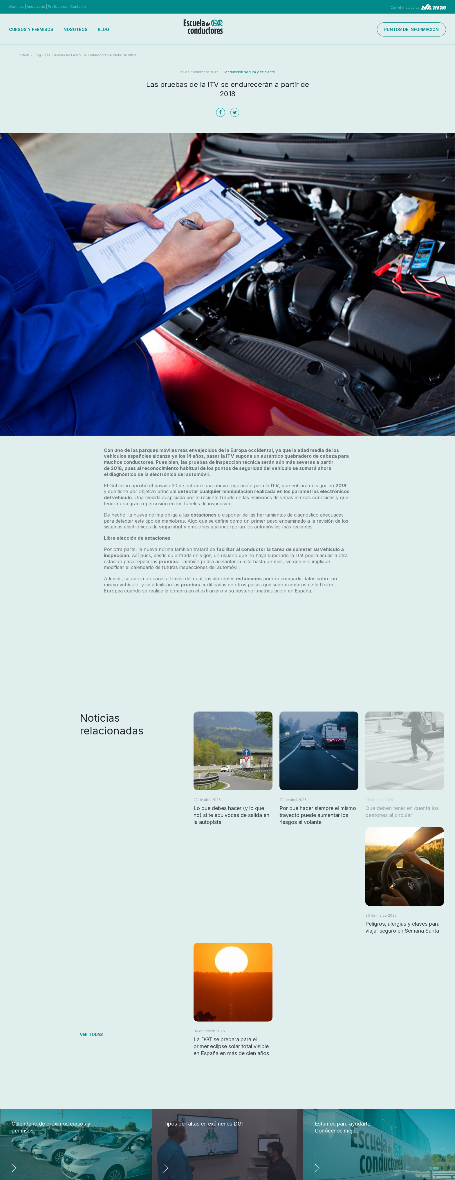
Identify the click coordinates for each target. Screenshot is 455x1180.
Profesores (57, 6)
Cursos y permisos (31, 29)
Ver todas (91, 1034)
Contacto (78, 6)
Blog (103, 29)
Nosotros (76, 29)
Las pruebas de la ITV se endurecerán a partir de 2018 (90, 55)
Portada (23, 55)
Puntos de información (411, 29)
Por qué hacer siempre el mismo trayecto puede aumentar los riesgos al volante (317, 815)
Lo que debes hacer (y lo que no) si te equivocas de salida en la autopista (231, 815)
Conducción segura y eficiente (249, 72)
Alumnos (16, 6)
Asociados (36, 6)
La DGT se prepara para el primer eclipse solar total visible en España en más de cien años (231, 1046)
